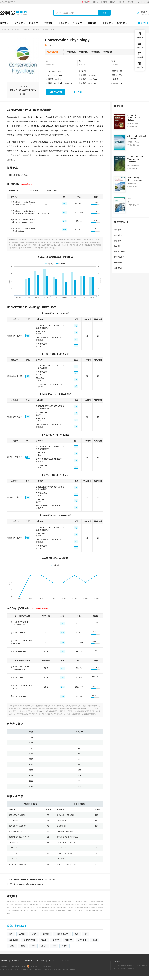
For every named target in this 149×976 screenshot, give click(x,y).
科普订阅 (104, 2)
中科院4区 (107, 52)
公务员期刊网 (14, 29)
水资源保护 (118, 268)
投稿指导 (121, 2)
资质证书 (15, 961)
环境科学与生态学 (62, 934)
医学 (11, 934)
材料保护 (117, 230)
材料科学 (68, 940)
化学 (76, 934)
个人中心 (52, 961)
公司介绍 (3, 961)
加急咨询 (78, 92)
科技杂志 (92, 23)
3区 (48, 61)
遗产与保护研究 (120, 252)
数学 (86, 934)
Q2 (80, 61)
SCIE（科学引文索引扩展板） (19, 175)
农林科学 (46, 934)
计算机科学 (82, 940)
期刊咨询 (28, 961)
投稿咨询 (58, 92)
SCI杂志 (112, 2)
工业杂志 (107, 23)
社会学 (43, 940)
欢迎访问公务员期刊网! (7, 2)
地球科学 (56, 940)
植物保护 (117, 246)
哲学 (33, 946)
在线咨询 (144, 13)
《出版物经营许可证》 (23, 901)
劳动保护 (117, 241)
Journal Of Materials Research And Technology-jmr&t (31, 879)
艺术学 (64, 946)
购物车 (87, 2)
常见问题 (65, 961)
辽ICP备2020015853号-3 (17, 966)
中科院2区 (83, 52)
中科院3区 (95, 52)
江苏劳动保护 (119, 257)
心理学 (11, 946)
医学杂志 (33, 23)
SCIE (49, 45)
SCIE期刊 (36, 29)
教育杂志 (19, 23)
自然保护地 (118, 263)
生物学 (34, 934)
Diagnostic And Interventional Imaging (25, 884)
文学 (54, 946)
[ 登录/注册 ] (131, 2)
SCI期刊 (26, 29)
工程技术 (22, 934)
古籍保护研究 (119, 235)
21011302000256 (44, 966)
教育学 (23, 946)
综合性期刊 (13, 940)
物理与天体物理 (29, 940)
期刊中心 (96, 2)
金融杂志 (63, 23)
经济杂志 (48, 23)
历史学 (43, 946)
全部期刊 (145, 23)
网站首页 (4, 23)
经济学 (95, 940)
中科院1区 (71, 52)
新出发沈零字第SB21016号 (22, 969)
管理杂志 (77, 23)
